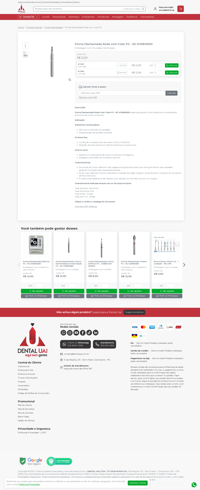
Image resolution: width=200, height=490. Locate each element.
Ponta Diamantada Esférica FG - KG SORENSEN (36, 262)
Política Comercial (26, 374)
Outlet (46, 17)
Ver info (122, 65)
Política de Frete (25, 370)
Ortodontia (103, 17)
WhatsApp (55, 2)
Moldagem (117, 17)
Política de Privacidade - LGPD (32, 432)
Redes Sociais (35, 2)
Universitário (23, 385)
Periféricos (131, 17)
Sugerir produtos (134, 312)
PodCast (45, 2)
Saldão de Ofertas (26, 420)
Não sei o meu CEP (88, 97)
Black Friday (23, 417)
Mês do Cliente (25, 405)
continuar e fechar (137, 483)
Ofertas (76, 2)
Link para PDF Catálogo (86, 206)
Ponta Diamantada (53, 27)
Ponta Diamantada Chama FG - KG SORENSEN (134, 262)
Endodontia (88, 17)
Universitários (66, 2)
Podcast (21, 382)
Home (21, 27)
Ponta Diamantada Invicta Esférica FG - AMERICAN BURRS (101, 263)
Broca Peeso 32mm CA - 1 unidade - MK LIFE (166, 262)
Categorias (28, 17)
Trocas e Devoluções (27, 378)
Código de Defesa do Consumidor (34, 393)
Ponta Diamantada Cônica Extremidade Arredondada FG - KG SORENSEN (69, 263)
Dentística (74, 17)
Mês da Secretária (26, 409)
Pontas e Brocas (34, 27)
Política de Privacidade (29, 484)
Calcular (171, 93)
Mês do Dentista (25, 413)
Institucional (23, 2)
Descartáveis (59, 17)
